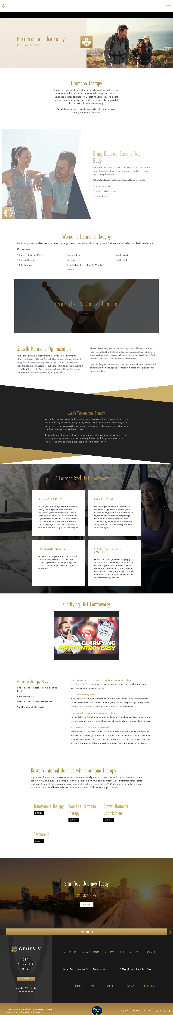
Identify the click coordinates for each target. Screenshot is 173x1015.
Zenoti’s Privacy (135, 1010)
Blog (93, 986)
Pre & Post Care (143, 969)
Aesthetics (135, 952)
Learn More (38, 813)
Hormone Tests (84, 969)
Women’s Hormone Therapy (82, 809)
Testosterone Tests (102, 969)
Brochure (158, 969)
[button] (157, 1010)
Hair (122, 952)
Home (19, 45)
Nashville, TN (86, 932)
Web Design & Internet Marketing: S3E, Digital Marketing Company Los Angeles (29, 1010)
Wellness (109, 952)
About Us (110, 986)
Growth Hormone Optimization (115, 809)
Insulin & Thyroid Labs (123, 969)
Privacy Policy (124, 1010)
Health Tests (69, 969)
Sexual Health (154, 952)
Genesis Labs (146, 1010)
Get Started (26, 978)
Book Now (86, 904)
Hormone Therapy (32, 45)
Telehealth (76, 986)
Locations (129, 986)
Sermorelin (41, 834)
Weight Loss (70, 952)
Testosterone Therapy (49, 806)
